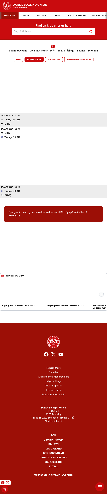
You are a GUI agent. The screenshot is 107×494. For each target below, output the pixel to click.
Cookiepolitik (53, 390)
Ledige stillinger (53, 381)
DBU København (53, 453)
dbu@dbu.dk (55, 421)
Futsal (53, 467)
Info (18, 60)
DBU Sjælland (53, 462)
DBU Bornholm (53, 440)
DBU (53, 435)
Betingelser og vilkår (53, 395)
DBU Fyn (53, 444)
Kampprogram (34, 60)
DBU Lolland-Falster (53, 458)
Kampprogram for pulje (79, 60)
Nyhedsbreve (53, 368)
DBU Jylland (54, 449)
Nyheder (53, 372)
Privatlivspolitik (53, 386)
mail (76, 212)
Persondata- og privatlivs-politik (53, 475)
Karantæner (54, 60)
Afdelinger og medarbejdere (53, 377)
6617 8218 (14, 216)
